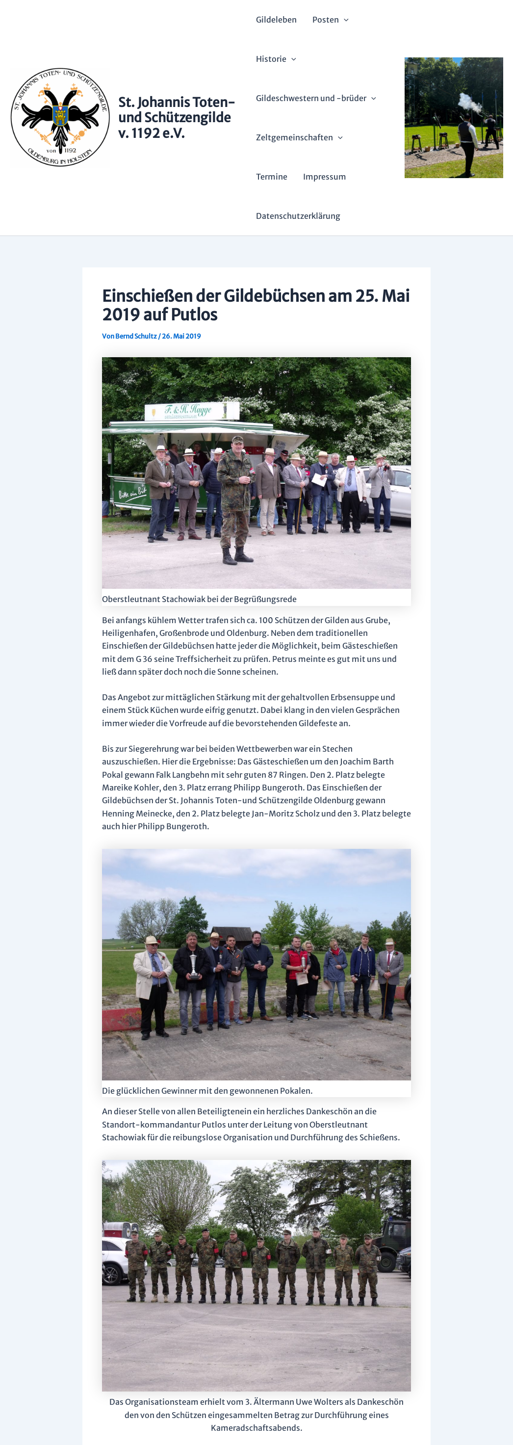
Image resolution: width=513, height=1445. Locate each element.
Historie (276, 59)
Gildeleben (276, 20)
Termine (271, 177)
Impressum (324, 177)
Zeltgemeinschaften (299, 137)
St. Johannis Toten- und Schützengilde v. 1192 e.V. (176, 117)
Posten (330, 19)
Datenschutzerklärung (298, 216)
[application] (344, 19)
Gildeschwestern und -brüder (316, 98)
